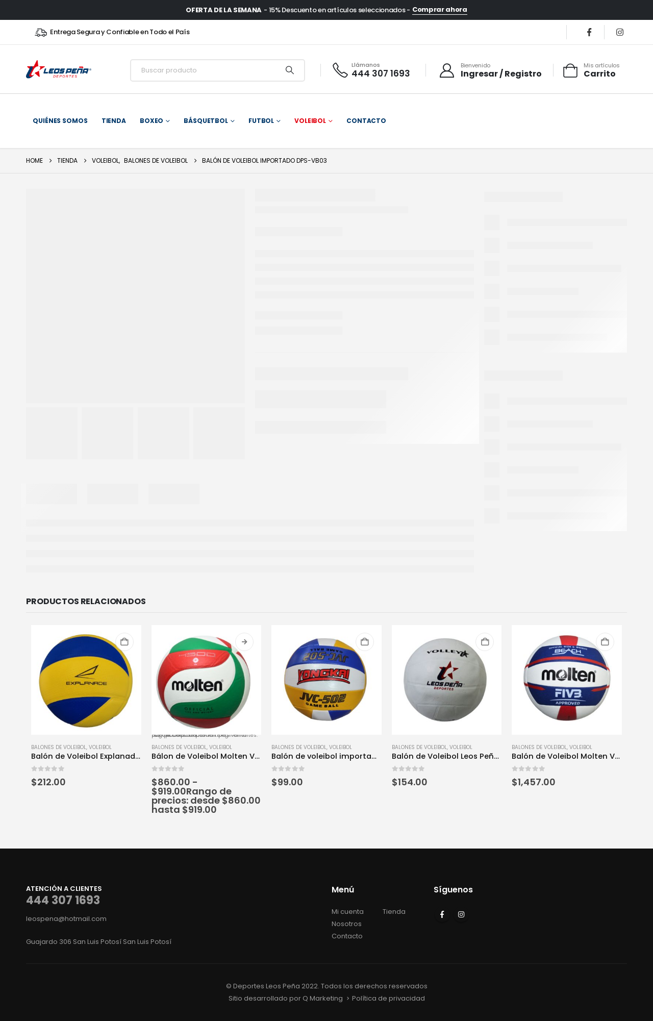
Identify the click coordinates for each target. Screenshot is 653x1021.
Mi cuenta (348, 911)
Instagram (461, 914)
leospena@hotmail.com (66, 919)
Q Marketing (323, 998)
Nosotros (347, 924)
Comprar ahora (439, 9)
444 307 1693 (63, 900)
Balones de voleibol (58, 747)
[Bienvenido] (490, 70)
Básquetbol (206, 120)
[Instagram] (620, 32)
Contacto (366, 120)
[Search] (289, 70)
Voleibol (310, 120)
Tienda (114, 120)
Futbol (261, 120)
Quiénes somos (60, 120)
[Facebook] (589, 32)
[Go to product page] (86, 680)
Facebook (442, 914)
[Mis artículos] (591, 70)
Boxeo (151, 120)
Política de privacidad (388, 998)
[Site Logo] (58, 70)
